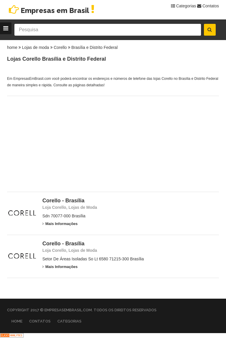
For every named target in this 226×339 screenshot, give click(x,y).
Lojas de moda (35, 47)
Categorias (183, 6)
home (12, 47)
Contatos (208, 6)
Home (16, 321)
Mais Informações (60, 223)
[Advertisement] (113, 143)
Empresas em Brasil (51, 10)
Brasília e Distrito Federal (95, 47)
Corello (60, 47)
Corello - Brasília (63, 201)
